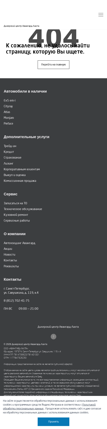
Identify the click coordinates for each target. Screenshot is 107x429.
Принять (53, 421)
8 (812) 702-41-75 (16, 300)
